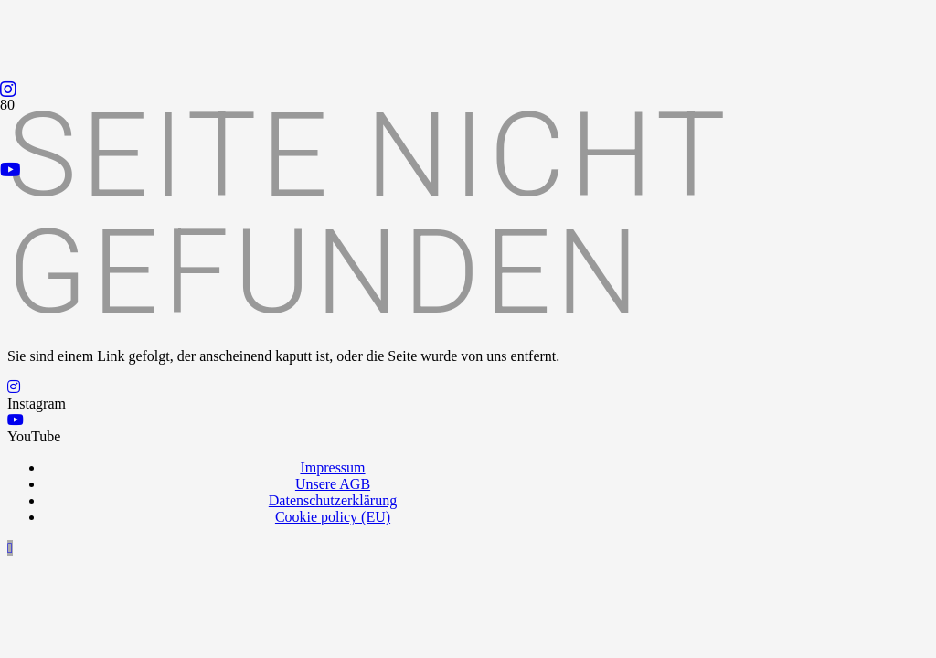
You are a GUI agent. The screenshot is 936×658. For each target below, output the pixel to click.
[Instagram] (8, 90)
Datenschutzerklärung (333, 500)
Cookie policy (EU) (332, 517)
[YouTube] (10, 170)
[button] (10, 548)
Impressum (332, 467)
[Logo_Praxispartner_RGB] (358, 432)
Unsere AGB (332, 484)
